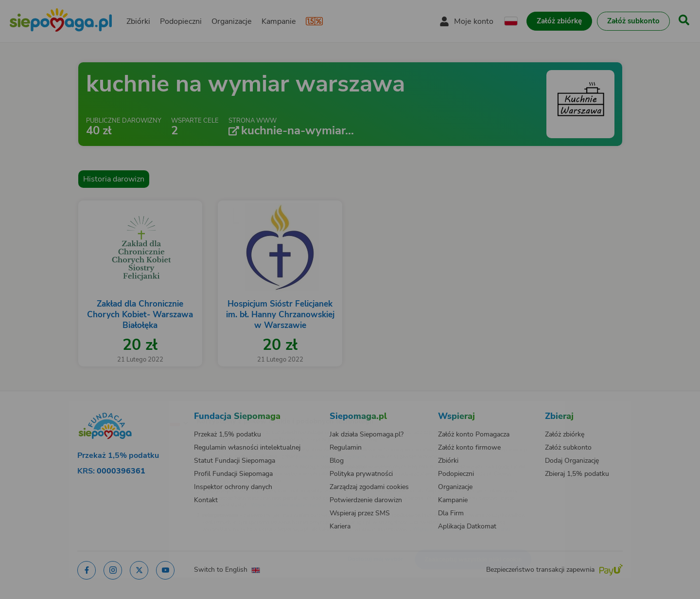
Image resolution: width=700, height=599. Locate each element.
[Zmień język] (136, 407)
